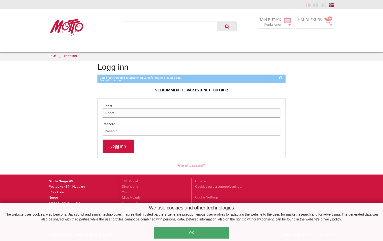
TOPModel (130, 181)
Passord (109, 124)
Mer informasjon (110, 80)
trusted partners (154, 214)
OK (191, 232)
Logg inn (118, 146)
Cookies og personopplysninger (219, 186)
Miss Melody (131, 197)
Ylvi (124, 192)
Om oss (201, 181)
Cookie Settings (207, 197)
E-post (107, 106)
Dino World (130, 186)
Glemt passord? (191, 165)
